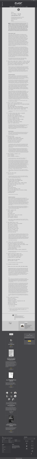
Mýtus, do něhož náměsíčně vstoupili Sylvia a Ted (11, 380)
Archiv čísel (16, 439)
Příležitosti (9, 439)
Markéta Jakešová (26, 326)
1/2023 (26, 323)
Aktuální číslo (3, 439)
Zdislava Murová (26, 328)
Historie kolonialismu (18, 446)
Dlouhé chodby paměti (11, 344)
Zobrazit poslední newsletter (29, 342)
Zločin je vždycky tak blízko (11, 405)
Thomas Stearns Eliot (26, 327)
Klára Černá (31, 325)
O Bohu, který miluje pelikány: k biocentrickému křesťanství (11, 359)
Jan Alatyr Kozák (26, 325)
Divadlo (15, 446)
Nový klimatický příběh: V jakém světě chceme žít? (11, 425)
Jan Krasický (29, 325)
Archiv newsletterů (29, 343)
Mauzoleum (13, 446)
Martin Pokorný (29, 326)
